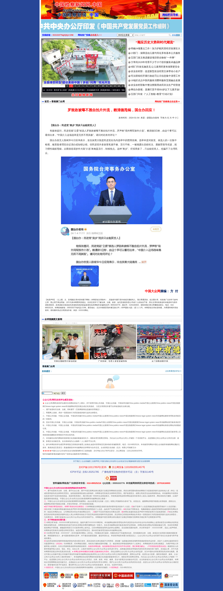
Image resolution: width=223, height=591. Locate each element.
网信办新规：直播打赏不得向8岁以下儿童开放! (155, 89)
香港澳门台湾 (58, 101)
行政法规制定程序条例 (160, 322)
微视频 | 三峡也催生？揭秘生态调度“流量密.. (123, 90)
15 (123, 86)
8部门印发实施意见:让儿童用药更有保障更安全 (155, 66)
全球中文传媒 (65, 8)
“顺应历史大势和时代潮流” (155, 42)
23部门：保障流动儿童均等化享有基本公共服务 (155, 53)
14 (119, 86)
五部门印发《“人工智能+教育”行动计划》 (152, 94)
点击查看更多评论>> (173, 371)
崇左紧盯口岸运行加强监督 (65, 322)
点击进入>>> (96, 35)
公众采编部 (86, 461)
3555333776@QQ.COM (62, 35)
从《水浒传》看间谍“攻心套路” (56, 90)
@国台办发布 (153, 118)
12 (111, 86)
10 (103, 86)
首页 (47, 101)
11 (107, 86)
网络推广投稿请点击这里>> (167, 101)
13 (115, 86)
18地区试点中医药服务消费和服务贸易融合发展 (155, 80)
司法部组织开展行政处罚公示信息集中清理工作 (155, 76)
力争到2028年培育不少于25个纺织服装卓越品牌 (155, 62)
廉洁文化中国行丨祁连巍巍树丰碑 (87, 90)
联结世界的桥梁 (113, 322)
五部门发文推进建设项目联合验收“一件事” (153, 57)
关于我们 (76, 461)
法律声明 (95, 461)
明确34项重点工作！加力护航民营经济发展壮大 (155, 48)
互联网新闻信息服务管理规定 (87, 409)
